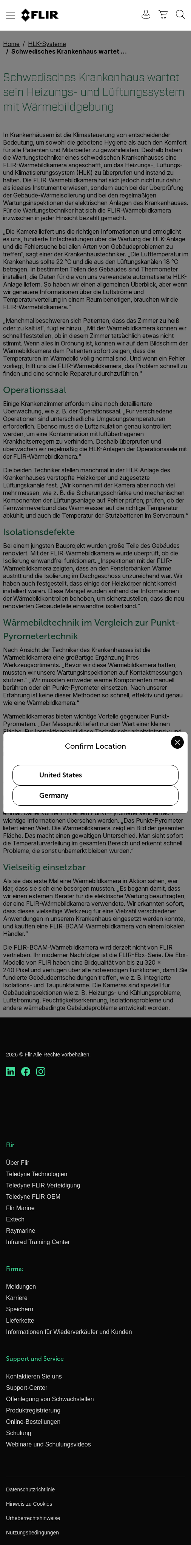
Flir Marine (20, 1208)
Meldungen (21, 1286)
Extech (15, 1219)
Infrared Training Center (38, 1242)
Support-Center (26, 1388)
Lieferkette (20, 1320)
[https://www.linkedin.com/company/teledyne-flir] (10, 1072)
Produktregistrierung (33, 1410)
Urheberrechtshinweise (33, 1518)
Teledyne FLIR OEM (33, 1196)
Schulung (18, 1433)
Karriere (17, 1298)
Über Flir (17, 1163)
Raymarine (20, 1230)
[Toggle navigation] (10, 15)
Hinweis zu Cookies (29, 1504)
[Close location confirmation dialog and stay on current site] (177, 742)
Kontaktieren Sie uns (34, 1376)
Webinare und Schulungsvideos (48, 1444)
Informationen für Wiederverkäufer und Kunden (69, 1332)
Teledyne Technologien (37, 1174)
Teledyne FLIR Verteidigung (43, 1185)
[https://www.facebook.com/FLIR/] (25, 1072)
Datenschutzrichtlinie (30, 1489)
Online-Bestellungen (33, 1422)
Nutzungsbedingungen (32, 1533)
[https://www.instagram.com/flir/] (40, 1072)
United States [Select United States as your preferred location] (60, 775)
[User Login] (142, 15)
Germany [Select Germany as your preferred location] (53, 795)
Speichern (19, 1309)
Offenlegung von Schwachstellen (50, 1399)
